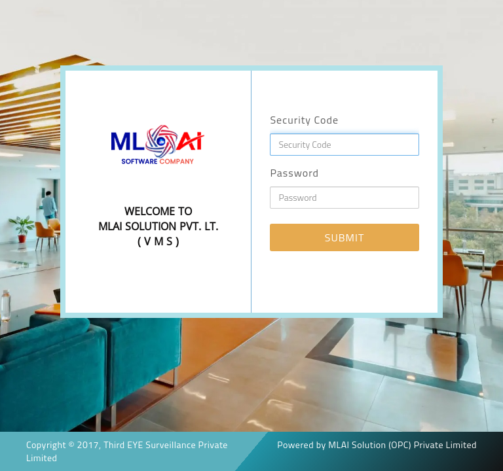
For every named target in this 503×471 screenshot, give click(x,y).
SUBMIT (345, 237)
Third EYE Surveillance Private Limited (127, 451)
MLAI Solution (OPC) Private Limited (402, 444)
